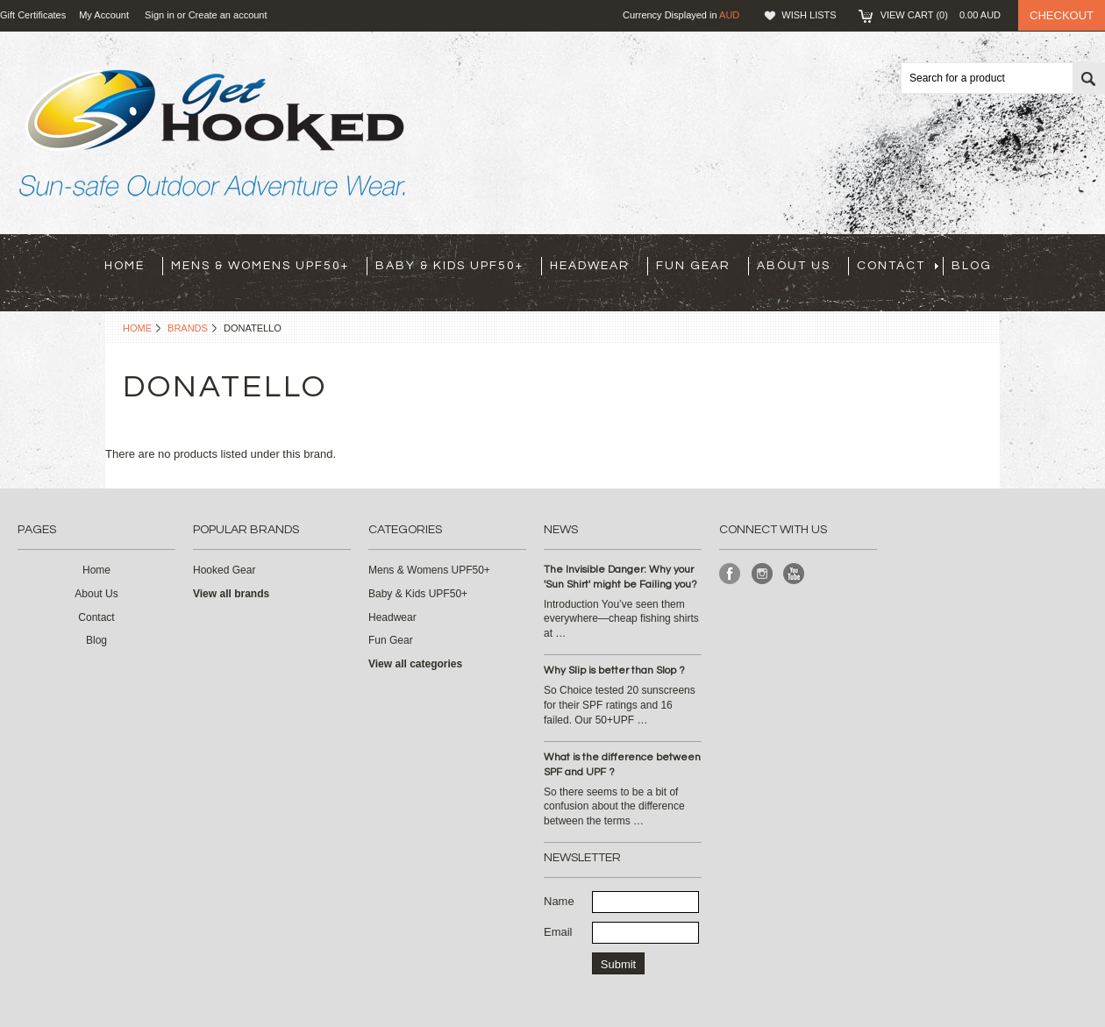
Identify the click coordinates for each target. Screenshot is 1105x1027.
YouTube (794, 574)
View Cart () (940, 15)
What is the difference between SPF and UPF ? (622, 765)
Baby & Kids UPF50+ (449, 266)
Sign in (160, 15)
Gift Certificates (33, 15)
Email (558, 931)
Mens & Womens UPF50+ (260, 266)
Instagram (763, 574)
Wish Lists (808, 15)
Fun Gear (693, 266)
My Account (104, 15)
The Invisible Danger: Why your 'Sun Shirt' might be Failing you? (620, 577)
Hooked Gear (224, 570)
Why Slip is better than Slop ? (614, 670)
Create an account (228, 15)
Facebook (730, 574)
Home (137, 328)
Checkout (1062, 15)
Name (559, 901)
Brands (188, 328)
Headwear (590, 266)
